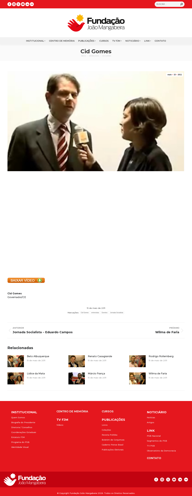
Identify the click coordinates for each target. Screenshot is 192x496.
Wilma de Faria (158, 373)
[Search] (170, 4)
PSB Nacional (154, 436)
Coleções (106, 430)
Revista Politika (109, 435)
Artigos (150, 422)
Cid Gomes (85, 312)
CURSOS (108, 411)
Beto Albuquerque (38, 356)
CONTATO (154, 458)
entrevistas (95, 312)
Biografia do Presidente (23, 422)
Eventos (104, 312)
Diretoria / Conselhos (21, 427)
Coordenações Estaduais (23, 432)
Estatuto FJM (18, 437)
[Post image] (15, 361)
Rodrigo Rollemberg (161, 356)
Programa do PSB (20, 442)
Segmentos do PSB (157, 441)
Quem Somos (18, 417)
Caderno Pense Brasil (112, 444)
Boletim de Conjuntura (113, 440)
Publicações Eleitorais (113, 449)
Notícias (151, 417)
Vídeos (59, 425)
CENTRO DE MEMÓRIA (72, 411)
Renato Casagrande (100, 356)
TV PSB (151, 446)
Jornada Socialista (116, 312)
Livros (105, 425)
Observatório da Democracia (161, 450)
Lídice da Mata (36, 373)
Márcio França (96, 373)
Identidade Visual (20, 447)
